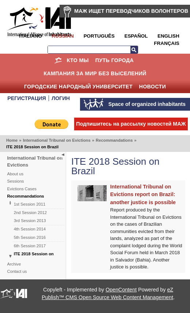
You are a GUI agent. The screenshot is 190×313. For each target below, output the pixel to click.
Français (166, 43)
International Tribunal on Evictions (57, 140)
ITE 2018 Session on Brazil (34, 257)
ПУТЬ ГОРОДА (114, 60)
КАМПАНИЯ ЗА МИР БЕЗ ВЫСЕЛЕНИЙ (94, 73)
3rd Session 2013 (30, 220)
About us (15, 174)
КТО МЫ (78, 60)
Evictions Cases (22, 189)
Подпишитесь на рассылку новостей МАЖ (131, 124)
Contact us (17, 271)
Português (99, 36)
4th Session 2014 (30, 229)
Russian (63, 36)
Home (58, 60)
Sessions (15, 181)
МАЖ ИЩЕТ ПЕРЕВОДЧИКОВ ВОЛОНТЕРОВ (131, 11)
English (168, 36)
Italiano (30, 36)
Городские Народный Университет (78, 86)
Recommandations (114, 140)
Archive (14, 264)
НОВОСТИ (152, 86)
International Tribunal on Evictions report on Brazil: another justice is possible (143, 194)
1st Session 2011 (30, 204)
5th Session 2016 (30, 237)
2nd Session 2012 (30, 212)
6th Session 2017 (30, 246)
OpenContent (121, 290)
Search (134, 49)
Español (136, 36)
